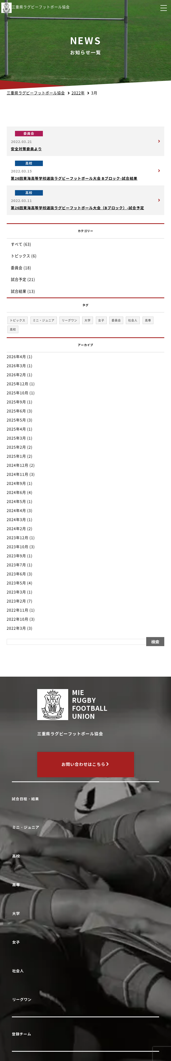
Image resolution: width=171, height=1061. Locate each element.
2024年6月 (16, 492)
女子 (17, 942)
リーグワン (23, 999)
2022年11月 (17, 610)
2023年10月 (17, 547)
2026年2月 (16, 375)
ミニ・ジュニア (26, 827)
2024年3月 (16, 519)
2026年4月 (16, 356)
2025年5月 (16, 420)
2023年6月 (16, 574)
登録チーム (21, 1034)
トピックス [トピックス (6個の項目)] (17, 320)
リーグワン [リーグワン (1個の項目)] (69, 320)
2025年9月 (16, 402)
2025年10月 (17, 393)
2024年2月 (16, 528)
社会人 (19, 970)
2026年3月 (16, 366)
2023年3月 (16, 592)
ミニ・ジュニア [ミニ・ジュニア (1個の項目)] (44, 320)
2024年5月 (16, 501)
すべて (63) (21, 244)
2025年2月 (16, 447)
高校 (17, 856)
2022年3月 (16, 628)
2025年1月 (16, 456)
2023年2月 (16, 601)
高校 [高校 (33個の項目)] (13, 329)
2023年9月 (16, 556)
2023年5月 (16, 583)
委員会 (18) (21, 268)
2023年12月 (17, 538)
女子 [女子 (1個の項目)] (101, 320)
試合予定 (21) (23, 279)
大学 (17, 913)
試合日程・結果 (25, 799)
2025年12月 (17, 384)
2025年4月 (16, 429)
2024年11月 (17, 474)
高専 (17, 884)
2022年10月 (17, 619)
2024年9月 (16, 483)
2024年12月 (17, 465)
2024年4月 (16, 510)
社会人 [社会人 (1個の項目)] (132, 320)
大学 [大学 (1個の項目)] (87, 320)
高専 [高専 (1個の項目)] (148, 320)
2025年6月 (16, 411)
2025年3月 (16, 438)
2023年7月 (16, 565)
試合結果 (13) (23, 291)
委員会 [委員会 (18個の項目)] (116, 320)
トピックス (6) (24, 256)
